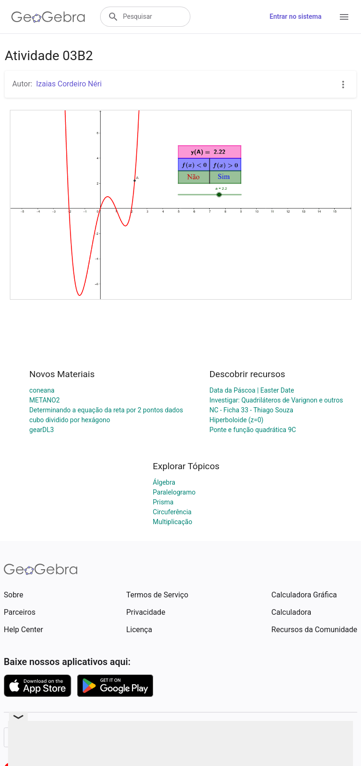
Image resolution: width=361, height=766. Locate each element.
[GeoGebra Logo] (48, 17)
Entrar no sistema (296, 16)
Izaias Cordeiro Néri (69, 83)
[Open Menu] (344, 17)
